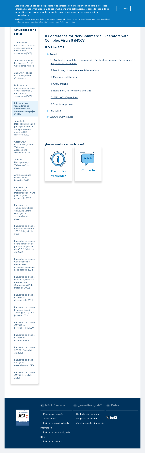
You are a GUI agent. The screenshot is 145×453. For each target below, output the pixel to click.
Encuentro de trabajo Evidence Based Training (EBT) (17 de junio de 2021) (24, 311)
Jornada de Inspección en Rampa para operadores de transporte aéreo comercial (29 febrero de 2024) (24, 128)
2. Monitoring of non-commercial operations (75, 70)
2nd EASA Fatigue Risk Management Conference (23, 75)
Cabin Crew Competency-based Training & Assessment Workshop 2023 (24, 147)
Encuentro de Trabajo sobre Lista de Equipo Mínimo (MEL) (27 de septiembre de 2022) (23, 212)
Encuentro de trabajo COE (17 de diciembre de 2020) (24, 338)
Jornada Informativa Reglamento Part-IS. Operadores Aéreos (24, 63)
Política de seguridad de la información (54, 425)
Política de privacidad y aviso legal (55, 434)
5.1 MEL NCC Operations (64, 97)
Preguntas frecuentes (86, 418)
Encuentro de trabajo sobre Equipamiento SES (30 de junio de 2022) (24, 230)
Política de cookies (67, 20)
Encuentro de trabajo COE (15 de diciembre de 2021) (24, 297)
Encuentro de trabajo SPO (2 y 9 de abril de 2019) (24, 350)
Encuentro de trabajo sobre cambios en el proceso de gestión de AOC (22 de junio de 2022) (24, 246)
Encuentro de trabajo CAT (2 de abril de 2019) (24, 375)
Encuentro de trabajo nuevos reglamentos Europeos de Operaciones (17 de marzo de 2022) (24, 282)
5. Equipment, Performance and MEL (71, 90)
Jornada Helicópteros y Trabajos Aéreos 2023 (22, 163)
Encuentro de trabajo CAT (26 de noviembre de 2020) (24, 325)
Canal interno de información (90, 423)
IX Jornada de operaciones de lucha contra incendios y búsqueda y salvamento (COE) (24, 91)
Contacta (88, 170)
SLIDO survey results (61, 116)
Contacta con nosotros (87, 414)
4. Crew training (59, 83)
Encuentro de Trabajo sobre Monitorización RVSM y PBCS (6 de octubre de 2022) (24, 193)
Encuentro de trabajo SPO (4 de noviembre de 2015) (24, 362)
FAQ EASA (55, 111)
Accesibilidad (49, 418)
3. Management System (64, 77)
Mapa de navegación (53, 414)
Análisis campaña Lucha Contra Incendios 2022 (22, 178)
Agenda (54, 54)
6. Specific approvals (62, 104)
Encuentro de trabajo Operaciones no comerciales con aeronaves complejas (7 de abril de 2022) (24, 264)
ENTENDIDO (123, 6)
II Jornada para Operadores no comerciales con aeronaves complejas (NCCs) (24, 109)
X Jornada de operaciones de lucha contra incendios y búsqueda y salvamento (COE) (24, 48)
